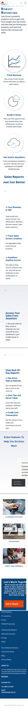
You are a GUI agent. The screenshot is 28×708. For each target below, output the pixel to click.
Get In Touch (12, 604)
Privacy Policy (6, 659)
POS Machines (14, 541)
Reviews (4, 677)
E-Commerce (6, 616)
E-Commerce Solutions (14, 517)
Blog (3, 656)
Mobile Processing (8, 624)
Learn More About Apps (17, 483)
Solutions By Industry (9, 630)
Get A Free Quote (7, 652)
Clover (3, 620)
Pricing (3, 638)
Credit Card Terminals (14, 566)
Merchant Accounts (8, 634)
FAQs (3, 642)
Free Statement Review (9, 648)
